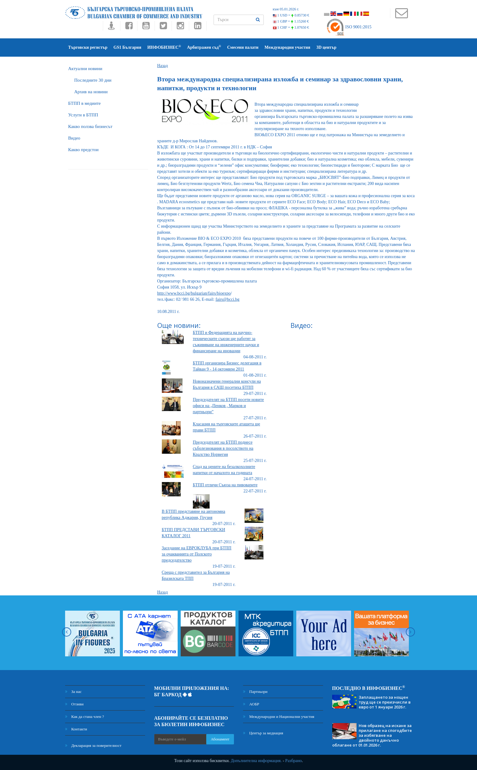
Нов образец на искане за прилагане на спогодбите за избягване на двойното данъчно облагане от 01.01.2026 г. (372, 735)
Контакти (76, 729)
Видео (74, 138)
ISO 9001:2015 (348, 27)
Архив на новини (91, 91)
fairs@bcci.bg (227, 299)
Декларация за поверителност (93, 745)
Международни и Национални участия (278, 716)
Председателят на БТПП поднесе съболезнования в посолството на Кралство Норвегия (223, 448)
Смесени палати (243, 47)
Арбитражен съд (204, 47)
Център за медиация (263, 733)
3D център (326, 47)
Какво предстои (83, 149)
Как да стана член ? (84, 716)
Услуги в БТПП (83, 114)
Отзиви (74, 704)
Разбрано (293, 760)
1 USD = (291, 15)
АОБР (251, 704)
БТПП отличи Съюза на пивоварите (225, 485)
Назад (162, 65)
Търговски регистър (87, 47)
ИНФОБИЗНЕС (164, 47)
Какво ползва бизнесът (90, 126)
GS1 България (127, 47)
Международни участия (287, 47)
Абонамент (220, 739)
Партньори (255, 691)
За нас (73, 691)
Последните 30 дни (92, 80)
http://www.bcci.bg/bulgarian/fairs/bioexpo (194, 293)
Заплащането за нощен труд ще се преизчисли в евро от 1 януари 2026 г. (385, 702)
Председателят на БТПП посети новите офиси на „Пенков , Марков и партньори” (228, 405)
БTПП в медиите (84, 103)
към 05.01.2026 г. (286, 9)
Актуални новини (85, 68)
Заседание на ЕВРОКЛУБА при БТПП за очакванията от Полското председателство (197, 554)
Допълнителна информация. (256, 760)
